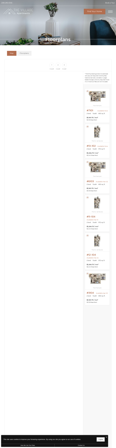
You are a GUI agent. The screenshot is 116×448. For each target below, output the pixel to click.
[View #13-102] (97, 141)
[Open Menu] (110, 12)
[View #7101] (97, 105)
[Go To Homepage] (18, 11)
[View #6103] (97, 176)
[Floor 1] (52, 65)
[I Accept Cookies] (79, 436)
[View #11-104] (97, 213)
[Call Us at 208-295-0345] (7, 3)
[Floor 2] (58, 65)
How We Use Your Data (21, 445)
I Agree (73, 439)
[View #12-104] (97, 251)
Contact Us (60, 445)
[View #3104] (97, 288)
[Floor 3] (64, 65)
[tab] (11, 53)
